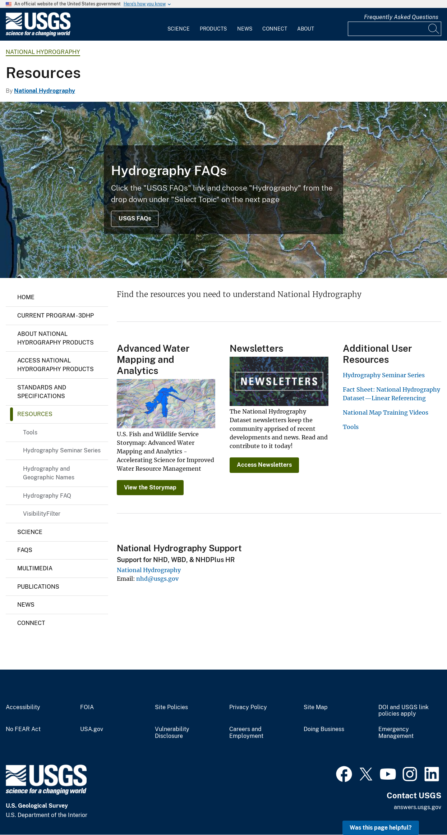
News (244, 29)
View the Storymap (150, 487)
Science (178, 29)
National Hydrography (43, 52)
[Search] (434, 29)
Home (25, 297)
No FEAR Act (23, 729)
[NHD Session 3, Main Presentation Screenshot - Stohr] (223, 190)
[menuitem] (178, 24)
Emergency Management (396, 732)
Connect (274, 29)
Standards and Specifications (41, 392)
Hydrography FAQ (47, 495)
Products (213, 29)
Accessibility (23, 707)
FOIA (87, 707)
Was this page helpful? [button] (381, 827)
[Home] (38, 34)
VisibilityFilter (41, 513)
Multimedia (34, 568)
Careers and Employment (246, 732)
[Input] (394, 29)
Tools (30, 432)
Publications (38, 586)
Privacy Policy (248, 707)
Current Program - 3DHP (55, 315)
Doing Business (324, 729)
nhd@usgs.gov (157, 578)
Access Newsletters (264, 464)
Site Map (316, 707)
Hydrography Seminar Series (62, 450)
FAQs (24, 550)
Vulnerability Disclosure (172, 732)
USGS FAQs (135, 218)
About (305, 29)
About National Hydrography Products (55, 338)
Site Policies (171, 707)
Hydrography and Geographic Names (48, 473)
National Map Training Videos (385, 412)
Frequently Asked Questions (401, 17)
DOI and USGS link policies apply (403, 710)
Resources (34, 414)
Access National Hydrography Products (55, 365)
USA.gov (91, 729)
